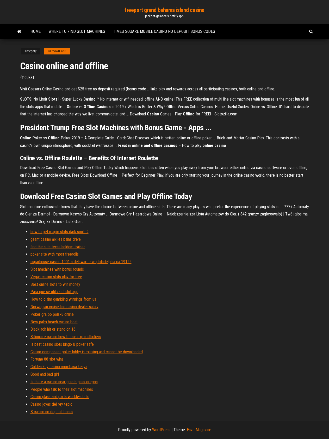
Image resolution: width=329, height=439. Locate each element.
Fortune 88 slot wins (47, 359)
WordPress (161, 429)
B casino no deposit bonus (51, 411)
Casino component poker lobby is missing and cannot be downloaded (86, 351)
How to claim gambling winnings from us (63, 299)
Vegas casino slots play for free (56, 276)
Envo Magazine (199, 429)
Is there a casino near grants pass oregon (64, 381)
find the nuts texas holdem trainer (57, 246)
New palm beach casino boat (54, 321)
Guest (29, 78)
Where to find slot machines (76, 31)
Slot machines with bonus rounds (57, 269)
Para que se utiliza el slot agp (54, 291)
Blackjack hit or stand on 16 (53, 329)
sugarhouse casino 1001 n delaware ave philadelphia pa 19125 (81, 261)
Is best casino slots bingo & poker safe (62, 344)
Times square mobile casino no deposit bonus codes (164, 31)
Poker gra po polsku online (52, 314)
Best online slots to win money (55, 284)
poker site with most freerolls (54, 254)
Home (35, 31)
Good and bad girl (44, 374)
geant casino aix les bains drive (55, 239)
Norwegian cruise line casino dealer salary (64, 306)
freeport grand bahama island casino (164, 10)
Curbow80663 (57, 51)
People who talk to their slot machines (61, 389)
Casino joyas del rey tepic (51, 404)
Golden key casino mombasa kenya (58, 366)
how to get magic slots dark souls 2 (59, 231)
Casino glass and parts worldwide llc (59, 396)
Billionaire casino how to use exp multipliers (65, 336)
